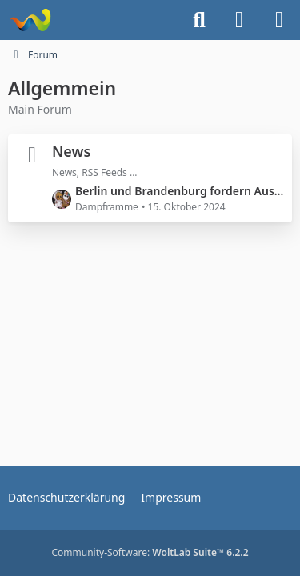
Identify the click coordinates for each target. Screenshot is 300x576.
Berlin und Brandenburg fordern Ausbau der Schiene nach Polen (179, 190)
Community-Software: (149, 552)
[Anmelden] (239, 20)
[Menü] (279, 20)
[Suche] (199, 20)
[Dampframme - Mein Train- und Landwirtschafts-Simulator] (30, 20)
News (71, 151)
